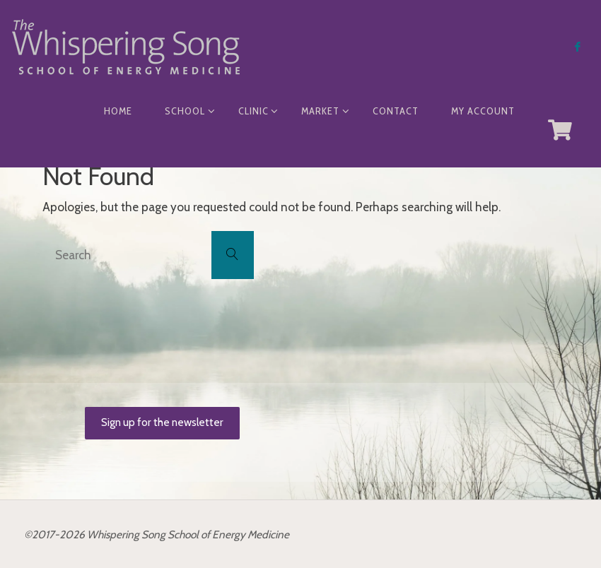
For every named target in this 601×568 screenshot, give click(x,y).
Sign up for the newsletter (162, 422)
